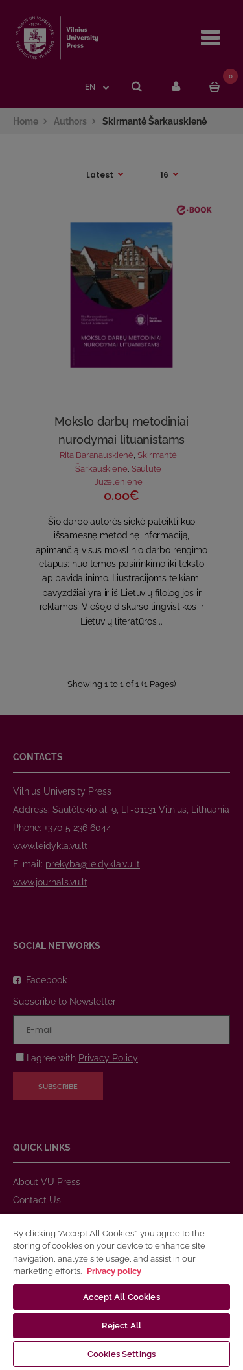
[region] (121, 1291)
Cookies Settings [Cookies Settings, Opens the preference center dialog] (121, 1354)
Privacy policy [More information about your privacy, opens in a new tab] (114, 1271)
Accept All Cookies (121, 1297)
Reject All (121, 1325)
